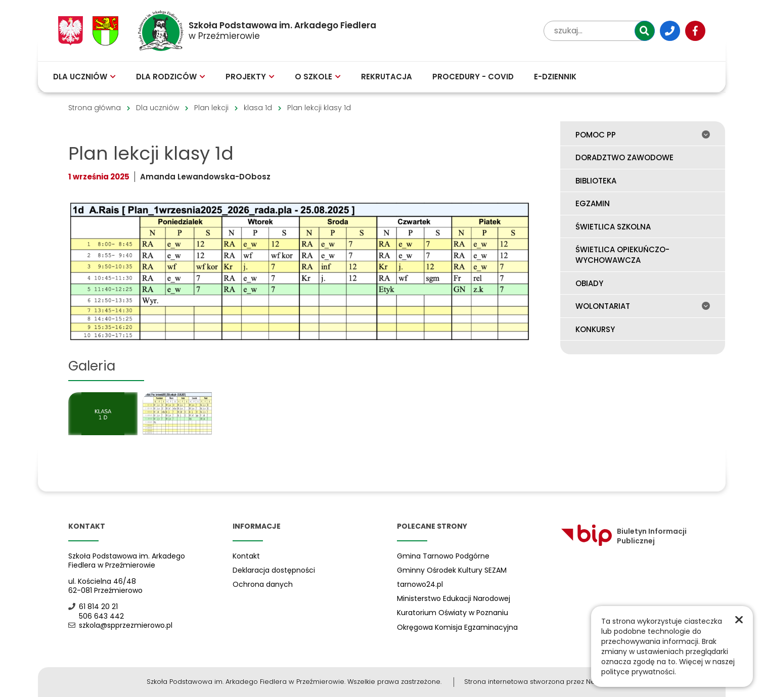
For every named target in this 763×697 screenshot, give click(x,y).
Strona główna (94, 108)
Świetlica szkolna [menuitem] (613, 226)
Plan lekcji (211, 108)
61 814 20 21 (93, 606)
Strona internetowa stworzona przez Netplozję (540, 681)
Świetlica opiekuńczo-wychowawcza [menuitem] (622, 254)
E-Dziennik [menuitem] (555, 76)
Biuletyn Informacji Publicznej (624, 536)
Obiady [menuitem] (589, 283)
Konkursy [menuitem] (595, 329)
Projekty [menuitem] (250, 76)
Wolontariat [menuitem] (642, 306)
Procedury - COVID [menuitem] (473, 76)
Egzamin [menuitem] (592, 203)
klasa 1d (258, 108)
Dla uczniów (157, 108)
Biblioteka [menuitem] (595, 180)
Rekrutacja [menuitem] (386, 76)
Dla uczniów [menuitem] (84, 76)
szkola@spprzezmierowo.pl (120, 625)
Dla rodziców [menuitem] (170, 76)
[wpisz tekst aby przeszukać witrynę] (599, 31)
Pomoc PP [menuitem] (642, 134)
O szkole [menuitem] (318, 76)
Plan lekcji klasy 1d (319, 108)
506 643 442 (96, 616)
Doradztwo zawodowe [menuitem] (624, 157)
